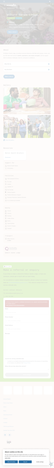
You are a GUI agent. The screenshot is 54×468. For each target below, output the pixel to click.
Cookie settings (39, 461)
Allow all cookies (11, 461)
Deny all (25, 461)
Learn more (7, 458)
